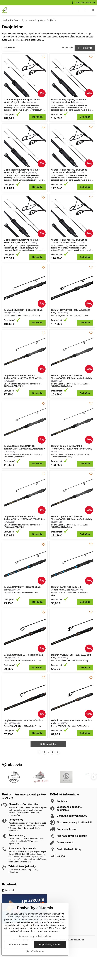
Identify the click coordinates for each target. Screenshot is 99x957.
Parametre (84, 47)
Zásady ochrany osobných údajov (35, 936)
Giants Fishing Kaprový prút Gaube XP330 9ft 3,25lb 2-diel (69, 101)
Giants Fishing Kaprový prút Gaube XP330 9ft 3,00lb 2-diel (22, 101)
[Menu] (93, 10)
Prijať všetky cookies (50, 944)
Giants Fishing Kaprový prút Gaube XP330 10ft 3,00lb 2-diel (22, 171)
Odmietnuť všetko (18, 944)
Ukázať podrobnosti (35, 951)
